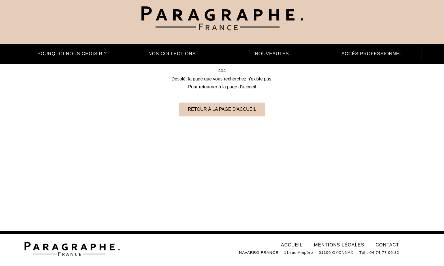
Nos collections (172, 53)
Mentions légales (339, 244)
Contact (387, 244)
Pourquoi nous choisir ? (72, 53)
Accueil (291, 244)
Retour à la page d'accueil (222, 109)
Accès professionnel (371, 53)
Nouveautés (272, 53)
